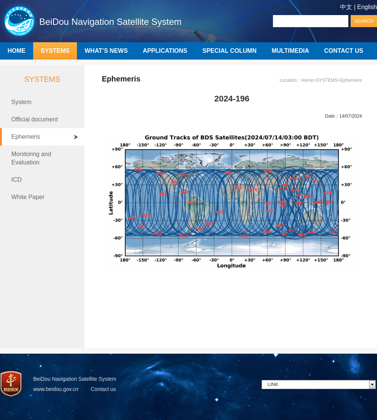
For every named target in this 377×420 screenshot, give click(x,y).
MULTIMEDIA (290, 51)
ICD (16, 179)
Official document (34, 119)
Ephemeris (25, 136)
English (367, 7)
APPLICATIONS (165, 51)
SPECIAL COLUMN (229, 51)
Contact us (103, 389)
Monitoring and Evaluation (31, 158)
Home (307, 80)
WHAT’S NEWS (105, 51)
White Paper (27, 197)
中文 (346, 7)
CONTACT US (343, 51)
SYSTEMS (55, 51)
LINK (273, 384)
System (21, 102)
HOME (17, 51)
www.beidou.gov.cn (55, 389)
